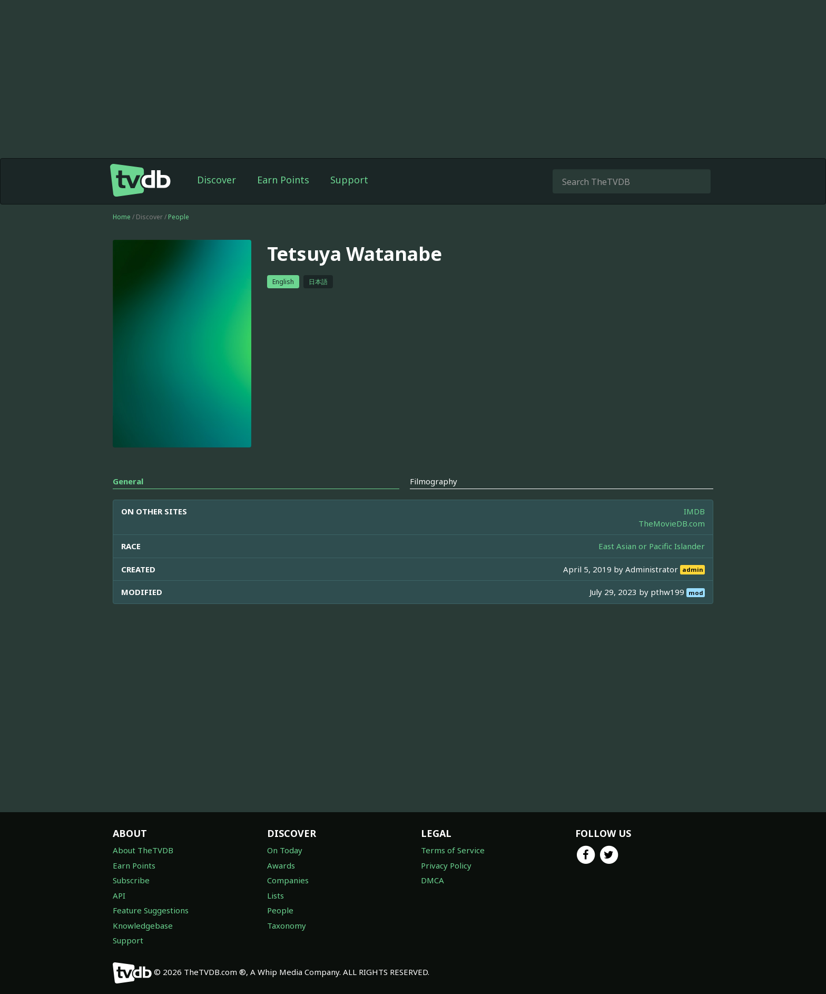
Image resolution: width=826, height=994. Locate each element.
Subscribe (131, 880)
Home (122, 216)
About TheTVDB (143, 850)
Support (349, 179)
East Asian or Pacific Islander (651, 546)
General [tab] (128, 481)
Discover (216, 179)
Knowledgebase (143, 925)
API (119, 895)
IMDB (694, 511)
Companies (288, 880)
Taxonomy (286, 925)
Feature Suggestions (151, 910)
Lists (275, 895)
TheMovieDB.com (671, 523)
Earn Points (283, 179)
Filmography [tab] (433, 481)
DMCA (432, 880)
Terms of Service (453, 850)
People (178, 216)
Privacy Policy (446, 865)
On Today (284, 850)
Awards (281, 865)
